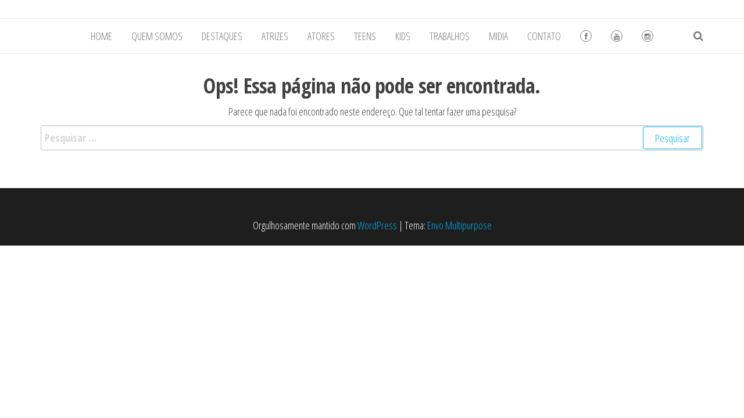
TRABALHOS (450, 36)
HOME (101, 36)
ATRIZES (275, 36)
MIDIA (498, 36)
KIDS (402, 36)
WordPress (377, 225)
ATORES (321, 36)
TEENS (365, 36)
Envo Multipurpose (459, 225)
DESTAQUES (222, 36)
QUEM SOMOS (157, 36)
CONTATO (544, 36)
